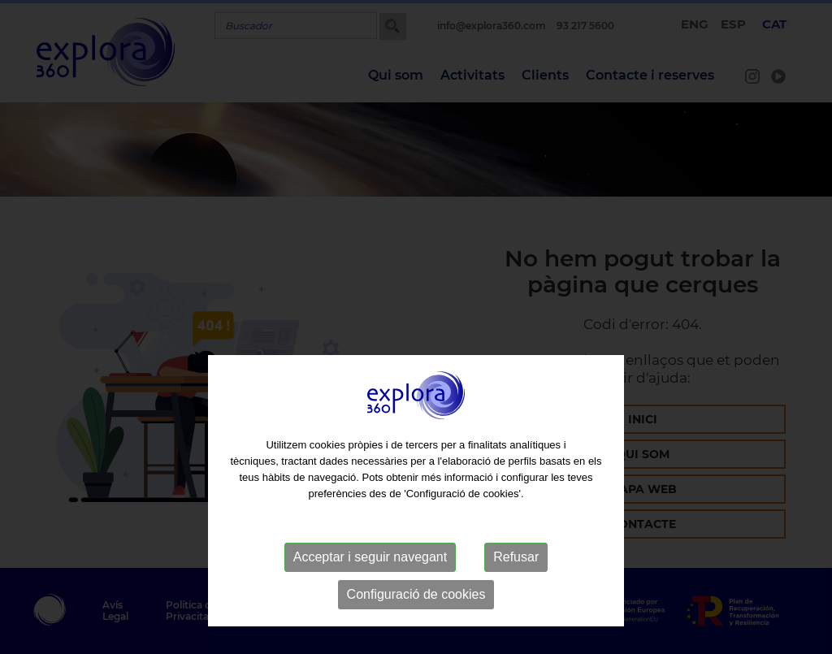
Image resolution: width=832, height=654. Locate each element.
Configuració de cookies (416, 629)
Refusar (516, 592)
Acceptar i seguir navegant (370, 592)
